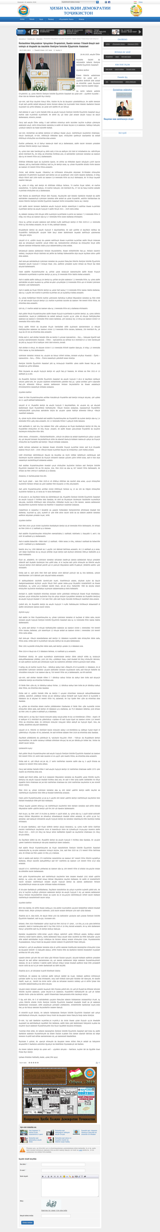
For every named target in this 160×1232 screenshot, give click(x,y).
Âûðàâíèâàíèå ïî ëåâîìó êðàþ (55, 1176)
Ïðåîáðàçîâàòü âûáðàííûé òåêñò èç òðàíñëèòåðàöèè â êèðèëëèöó (82, 1176)
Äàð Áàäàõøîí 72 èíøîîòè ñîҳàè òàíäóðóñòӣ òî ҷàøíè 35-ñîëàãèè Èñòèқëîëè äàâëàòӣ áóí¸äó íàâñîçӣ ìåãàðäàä (37, 1135)
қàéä (80, 1150)
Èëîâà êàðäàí (27, 1223)
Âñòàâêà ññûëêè (67, 1176)
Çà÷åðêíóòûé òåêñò (51, 1176)
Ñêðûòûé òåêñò (76, 1176)
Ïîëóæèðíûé (42, 1176)
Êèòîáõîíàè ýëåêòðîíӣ (122, 90)
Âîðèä (140, 2)
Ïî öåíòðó (57, 1176)
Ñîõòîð (32, 19)
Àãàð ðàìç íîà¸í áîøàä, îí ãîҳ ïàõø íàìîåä (54, 1210)
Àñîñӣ (22, 19)
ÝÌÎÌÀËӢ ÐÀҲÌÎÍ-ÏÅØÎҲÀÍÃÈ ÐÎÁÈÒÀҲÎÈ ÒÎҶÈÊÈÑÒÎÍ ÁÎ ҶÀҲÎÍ (101, 32)
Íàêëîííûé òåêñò (45, 1176)
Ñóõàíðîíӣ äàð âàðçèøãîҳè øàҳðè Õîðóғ (35, 1140)
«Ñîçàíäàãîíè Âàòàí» (66, 19)
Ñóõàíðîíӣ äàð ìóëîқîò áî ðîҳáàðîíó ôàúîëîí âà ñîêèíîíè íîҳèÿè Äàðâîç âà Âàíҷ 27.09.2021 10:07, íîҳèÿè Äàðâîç (63, 1141)
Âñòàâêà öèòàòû (79, 1176)
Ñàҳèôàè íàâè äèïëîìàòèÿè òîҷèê (119, 119)
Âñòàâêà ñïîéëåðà (85, 1176)
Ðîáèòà (81, 19)
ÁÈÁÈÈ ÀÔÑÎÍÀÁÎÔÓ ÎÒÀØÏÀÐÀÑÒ (47, 31)
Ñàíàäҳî (51, 19)
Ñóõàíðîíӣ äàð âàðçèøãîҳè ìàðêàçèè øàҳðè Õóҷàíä (62, 1132)
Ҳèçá (41, 19)
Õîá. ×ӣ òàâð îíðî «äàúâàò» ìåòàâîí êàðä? (129, 31)
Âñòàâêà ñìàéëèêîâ (64, 1176)
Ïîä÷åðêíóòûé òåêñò (48, 1176)
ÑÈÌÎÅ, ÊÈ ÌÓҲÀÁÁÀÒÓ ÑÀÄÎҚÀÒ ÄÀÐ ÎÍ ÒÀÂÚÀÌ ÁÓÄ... (75, 31)
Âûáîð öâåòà (72, 1176)
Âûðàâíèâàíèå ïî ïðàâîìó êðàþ (60, 1176)
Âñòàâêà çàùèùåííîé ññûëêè (69, 1176)
